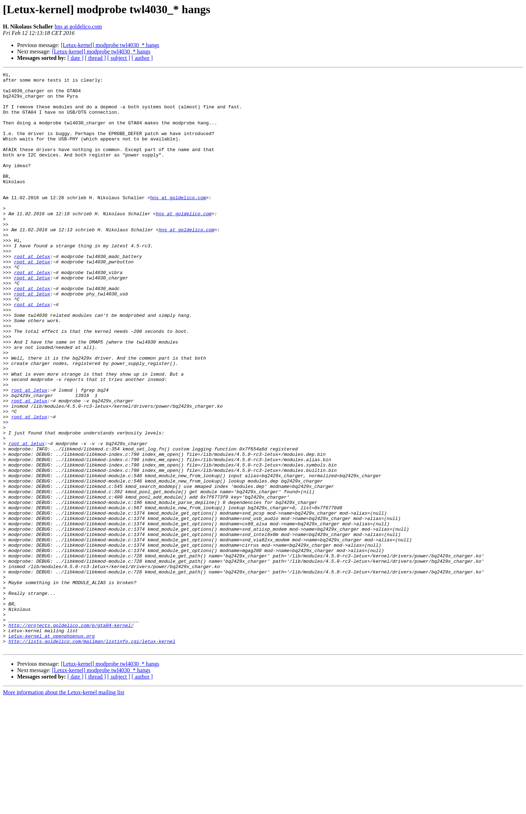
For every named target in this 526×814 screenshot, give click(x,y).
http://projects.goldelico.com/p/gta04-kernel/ (71, 736)
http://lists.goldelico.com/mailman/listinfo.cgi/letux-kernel (92, 755)
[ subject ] (118, 58)
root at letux (32, 293)
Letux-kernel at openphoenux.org (52, 749)
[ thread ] (95, 58)
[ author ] (142, 58)
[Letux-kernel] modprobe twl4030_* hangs (110, 45)
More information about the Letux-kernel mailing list (63, 808)
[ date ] (75, 58)
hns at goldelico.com (78, 27)
